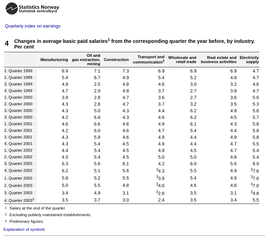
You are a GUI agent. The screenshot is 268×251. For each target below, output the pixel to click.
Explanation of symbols (24, 229)
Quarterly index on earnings (32, 26)
